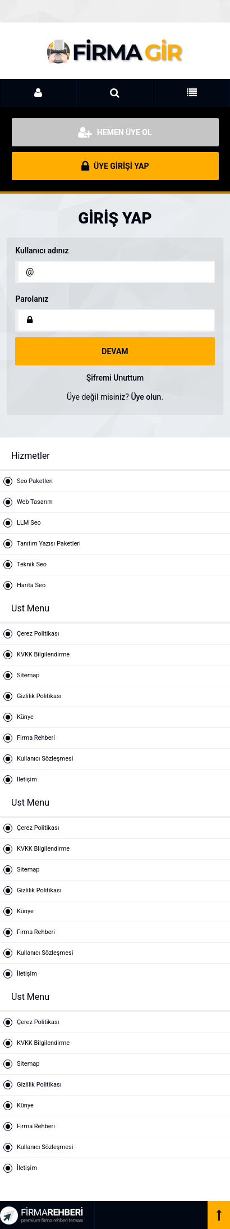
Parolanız (31, 298)
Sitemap (28, 675)
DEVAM (115, 351)
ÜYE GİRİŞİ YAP (115, 166)
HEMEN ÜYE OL (114, 132)
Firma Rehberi (36, 737)
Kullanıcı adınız (41, 250)
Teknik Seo (32, 564)
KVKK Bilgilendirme (43, 654)
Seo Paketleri (35, 481)
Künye (25, 717)
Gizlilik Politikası (39, 696)
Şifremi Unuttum (115, 377)
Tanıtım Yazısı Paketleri (49, 543)
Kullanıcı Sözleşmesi (45, 758)
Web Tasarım (35, 502)
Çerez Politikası (38, 633)
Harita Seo (31, 585)
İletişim (27, 779)
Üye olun (146, 396)
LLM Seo (29, 522)
